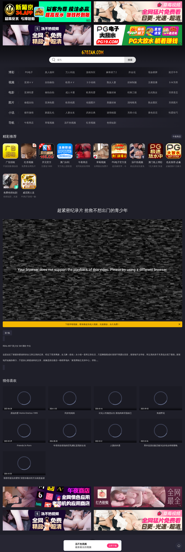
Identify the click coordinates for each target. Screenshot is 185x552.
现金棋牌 (152, 72)
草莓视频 (49, 122)
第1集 (7, 332)
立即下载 (113, 545)
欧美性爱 (90, 92)
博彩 (11, 72)
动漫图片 (90, 102)
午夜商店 (29, 122)
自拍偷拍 (49, 82)
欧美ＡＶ (70, 82)
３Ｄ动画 (90, 82)
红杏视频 (90, 122)
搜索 (130, 59)
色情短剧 (111, 122)
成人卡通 (70, 92)
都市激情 (29, 112)
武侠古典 (90, 112)
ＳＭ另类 (173, 82)
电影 (11, 92)
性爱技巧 (173, 112)
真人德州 (49, 72)
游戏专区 (90, 72)
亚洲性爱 (29, 92)
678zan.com (92, 52)
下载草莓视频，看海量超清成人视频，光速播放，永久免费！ (123, 324)
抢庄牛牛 (173, 72)
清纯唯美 (132, 102)
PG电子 (29, 72)
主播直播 (152, 82)
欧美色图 (70, 102)
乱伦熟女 (152, 92)
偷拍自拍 (49, 92)
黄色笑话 (152, 112)
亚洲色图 (49, 102)
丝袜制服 (132, 82)
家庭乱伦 (49, 112)
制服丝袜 (111, 92)
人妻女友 (70, 112)
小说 (11, 112)
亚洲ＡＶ (29, 82)
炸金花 (132, 72)
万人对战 (70, 72)
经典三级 (132, 92)
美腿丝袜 (111, 102)
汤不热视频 (70, 122)
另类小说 (132, 112)
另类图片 (173, 102)
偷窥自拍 (29, 102)
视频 (11, 82)
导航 (11, 123)
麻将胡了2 (111, 72)
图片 (11, 102)
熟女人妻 (111, 82)
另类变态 (173, 92)
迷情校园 (111, 112)
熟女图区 (152, 102)
